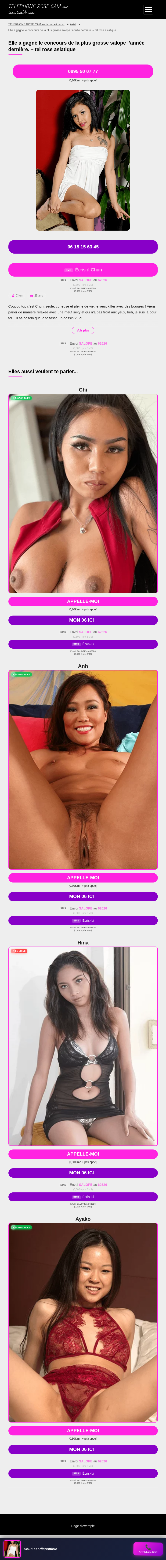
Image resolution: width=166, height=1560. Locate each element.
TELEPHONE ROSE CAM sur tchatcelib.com (38, 9)
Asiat (73, 24)
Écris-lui (83, 644)
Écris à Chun (83, 269)
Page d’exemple (83, 1526)
